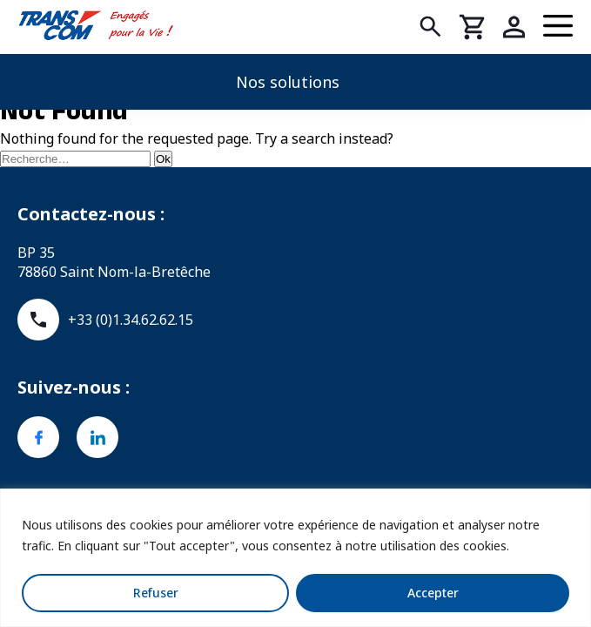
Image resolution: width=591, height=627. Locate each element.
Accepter (433, 592)
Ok (163, 158)
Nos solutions (287, 81)
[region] (295, 558)
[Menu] (558, 27)
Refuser (155, 592)
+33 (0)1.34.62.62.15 (105, 319)
